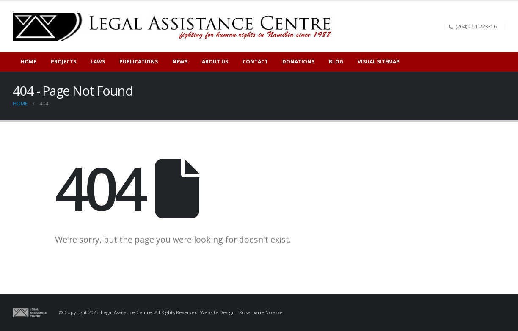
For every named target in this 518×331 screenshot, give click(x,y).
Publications (138, 61)
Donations (298, 61)
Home (28, 61)
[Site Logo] (175, 27)
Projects (63, 61)
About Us (215, 61)
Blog (336, 61)
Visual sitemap (379, 61)
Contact (255, 61)
